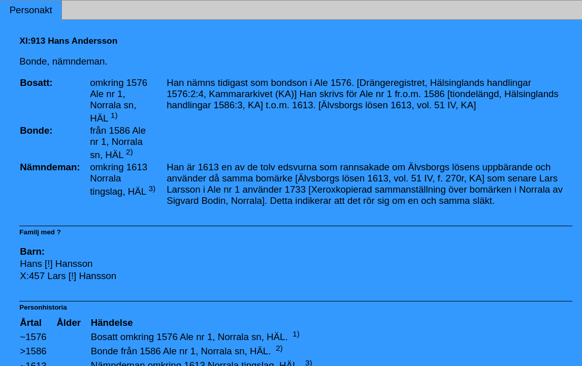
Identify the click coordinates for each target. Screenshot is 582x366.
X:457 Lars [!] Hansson (68, 275)
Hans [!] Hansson (56, 263)
